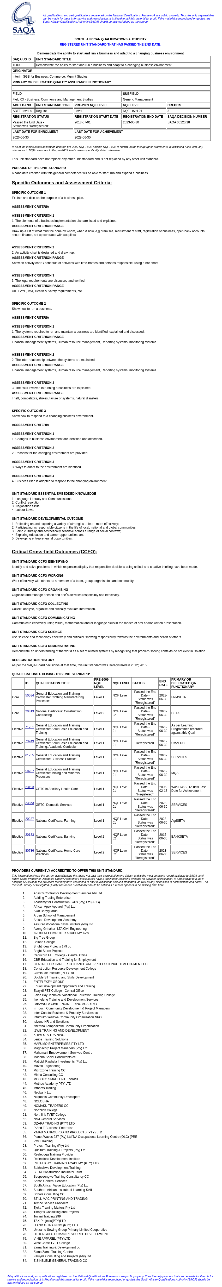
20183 (29, 835)
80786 (29, 850)
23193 (29, 787)
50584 (29, 695)
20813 (29, 711)
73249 (29, 741)
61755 (29, 755)
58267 (29, 771)
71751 (29, 727)
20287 (29, 819)
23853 (29, 803)
